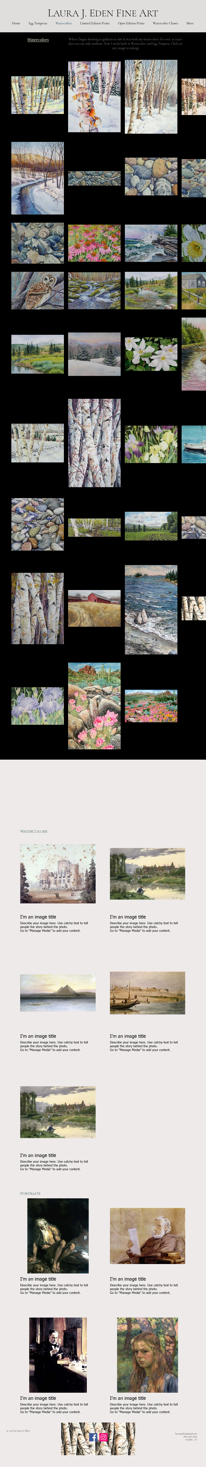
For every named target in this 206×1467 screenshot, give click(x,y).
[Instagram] (103, 1437)
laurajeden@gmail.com (186, 1433)
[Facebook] (93, 1437)
